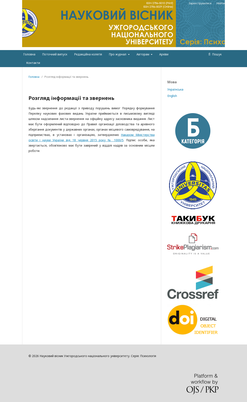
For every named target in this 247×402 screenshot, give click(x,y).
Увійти (220, 3)
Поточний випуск (54, 54)
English (172, 96)
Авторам (143, 54)
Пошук (216, 54)
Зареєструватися (200, 3)
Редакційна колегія (88, 54)
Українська (175, 89)
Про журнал (118, 54)
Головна (29, 54)
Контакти (33, 63)
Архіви (163, 54)
